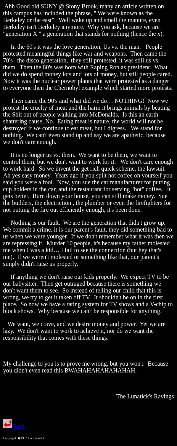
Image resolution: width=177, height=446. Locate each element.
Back (14, 426)
